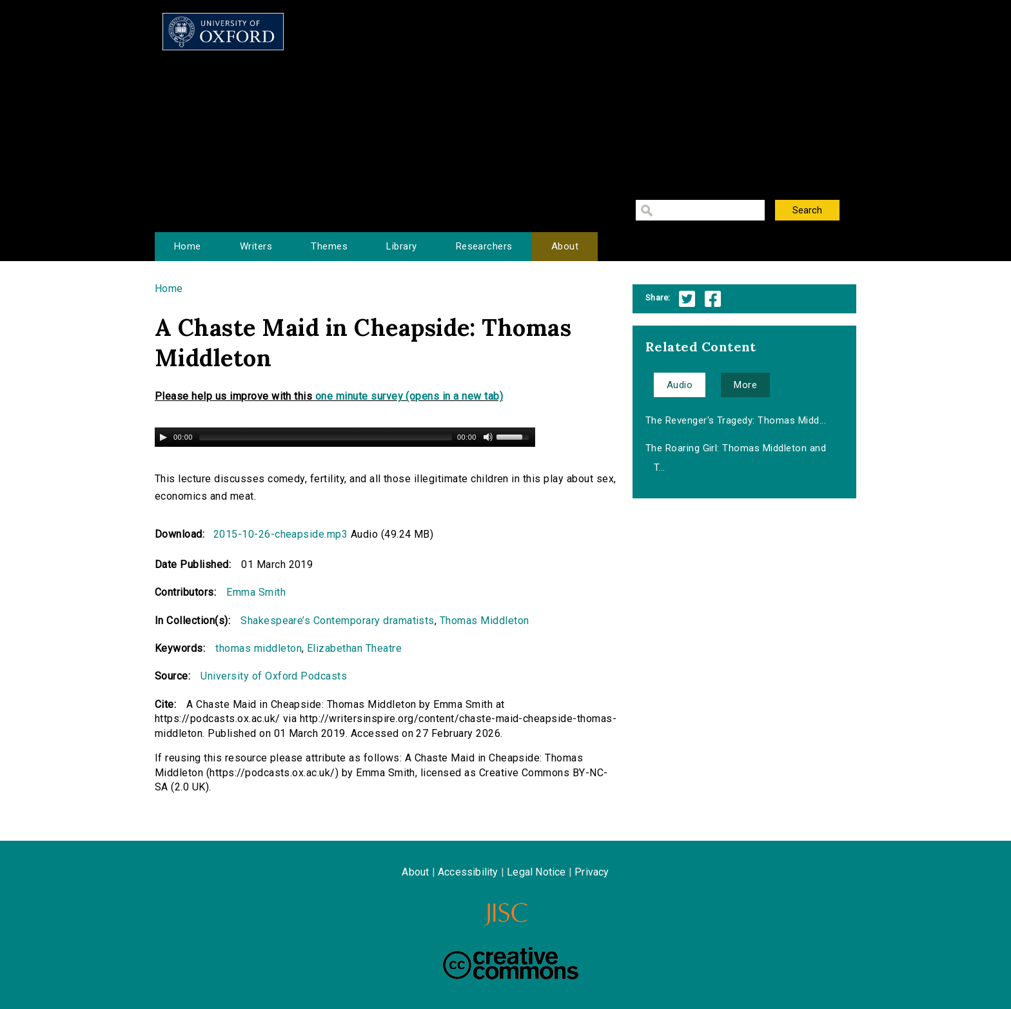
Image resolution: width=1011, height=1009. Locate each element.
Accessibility (468, 872)
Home (187, 246)
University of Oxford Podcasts (274, 676)
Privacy (591, 872)
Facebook (713, 299)
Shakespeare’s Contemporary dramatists (337, 620)
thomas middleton (258, 648)
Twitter (687, 299)
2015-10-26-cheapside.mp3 (280, 534)
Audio (679, 385)
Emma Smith (256, 592)
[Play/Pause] (163, 437)
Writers (256, 246)
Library (401, 246)
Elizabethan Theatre (354, 648)
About (564, 246)
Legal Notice (536, 872)
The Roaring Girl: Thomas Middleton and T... (735, 457)
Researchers (484, 246)
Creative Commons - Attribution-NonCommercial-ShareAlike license (510, 963)
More (745, 385)
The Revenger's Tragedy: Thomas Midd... (735, 420)
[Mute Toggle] (488, 437)
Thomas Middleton (484, 620)
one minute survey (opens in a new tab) (409, 396)
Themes (329, 246)
